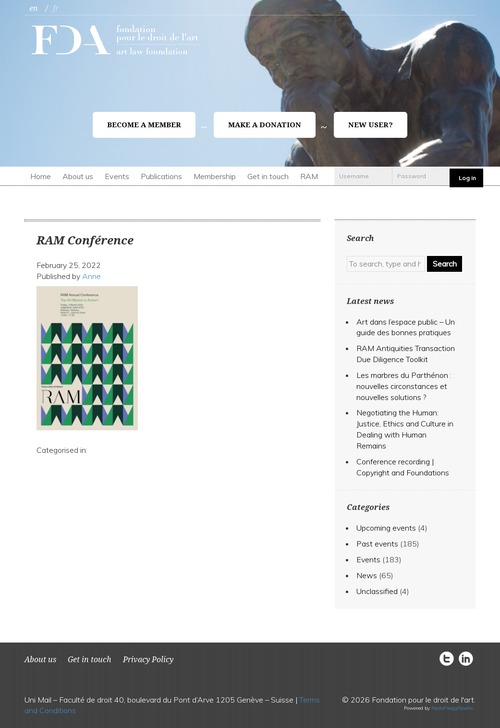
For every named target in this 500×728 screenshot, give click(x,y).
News (366, 575)
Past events (377, 543)
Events (117, 176)
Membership (215, 176)
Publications (161, 176)
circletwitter (449, 658)
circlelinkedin (466, 658)
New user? (370, 125)
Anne (91, 276)
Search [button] (445, 263)
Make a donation (264, 125)
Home (40, 176)
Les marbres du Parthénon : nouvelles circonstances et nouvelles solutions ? (403, 386)
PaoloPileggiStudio (452, 708)
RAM (309, 176)
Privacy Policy (148, 659)
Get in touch (268, 176)
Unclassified (377, 591)
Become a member (144, 125)
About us (77, 176)
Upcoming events (386, 528)
